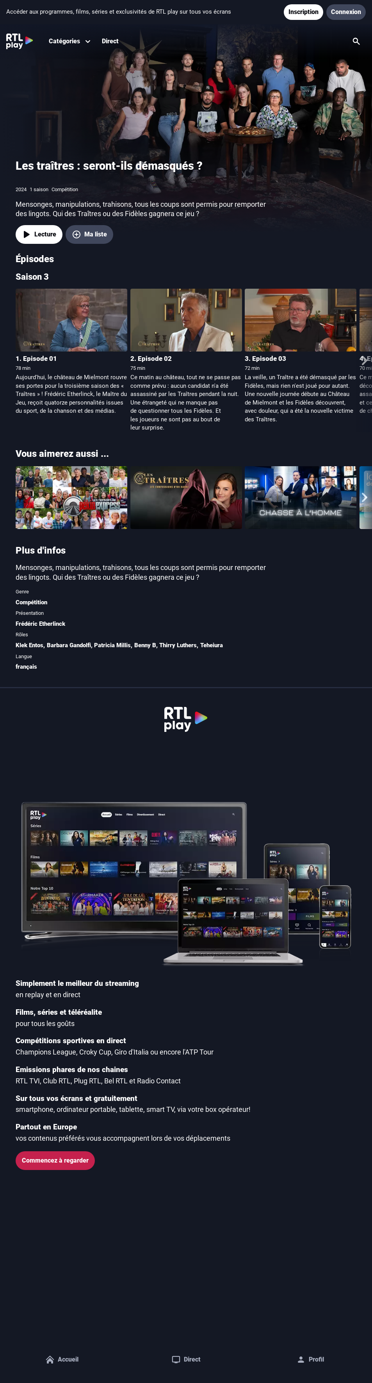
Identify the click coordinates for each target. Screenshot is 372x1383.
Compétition (31, 602)
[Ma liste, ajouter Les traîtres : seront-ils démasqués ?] (89, 234)
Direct (110, 41)
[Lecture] (39, 234)
